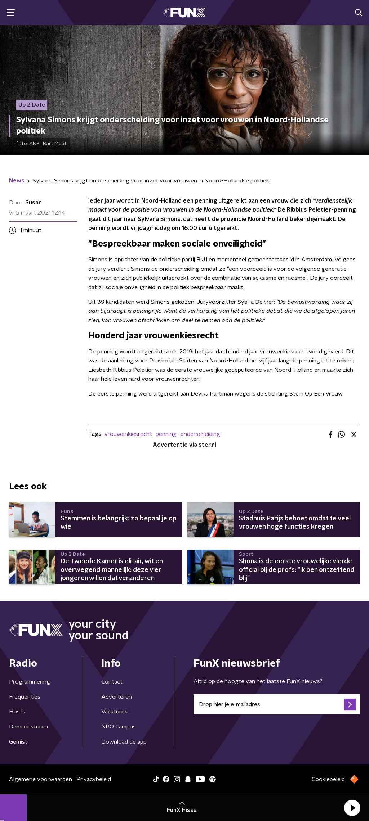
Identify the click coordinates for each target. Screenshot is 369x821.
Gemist (18, 742)
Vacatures (114, 711)
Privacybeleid (93, 779)
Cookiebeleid (328, 779)
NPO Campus (118, 727)
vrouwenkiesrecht (128, 434)
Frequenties (24, 697)
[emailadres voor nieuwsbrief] (277, 704)
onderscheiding (200, 434)
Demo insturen (28, 727)
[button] (352, 807)
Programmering (29, 682)
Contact (112, 682)
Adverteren (116, 697)
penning (166, 434)
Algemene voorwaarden (40, 779)
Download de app (124, 742)
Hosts (17, 711)
